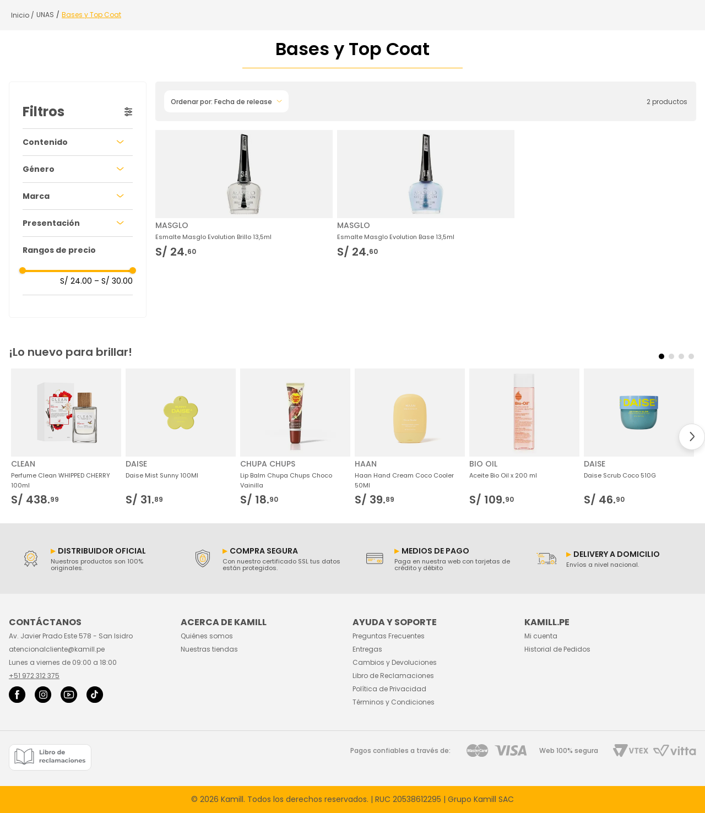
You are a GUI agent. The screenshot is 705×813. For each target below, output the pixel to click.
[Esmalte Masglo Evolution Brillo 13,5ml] (244, 193)
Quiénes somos (207, 636)
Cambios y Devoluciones (394, 662)
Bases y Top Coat (91, 15)
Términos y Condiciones (393, 702)
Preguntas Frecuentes (388, 636)
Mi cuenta (540, 636)
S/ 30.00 (113, 281)
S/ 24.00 (76, 281)
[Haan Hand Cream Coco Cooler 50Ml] (410, 437)
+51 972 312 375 (34, 675)
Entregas (367, 649)
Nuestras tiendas (209, 649)
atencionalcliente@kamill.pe (57, 649)
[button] (78, 142)
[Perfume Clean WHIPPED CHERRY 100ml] (66, 437)
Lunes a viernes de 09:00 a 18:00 (63, 662)
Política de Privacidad (389, 688)
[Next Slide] (692, 437)
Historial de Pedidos (557, 649)
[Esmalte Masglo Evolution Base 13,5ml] (425, 193)
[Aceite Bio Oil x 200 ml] (524, 437)
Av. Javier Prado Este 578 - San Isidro (71, 636)
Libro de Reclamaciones (393, 675)
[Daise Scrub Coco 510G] (639, 437)
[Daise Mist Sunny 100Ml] (181, 437)
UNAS (45, 15)
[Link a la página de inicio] (22, 15)
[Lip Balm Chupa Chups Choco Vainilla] (295, 437)
